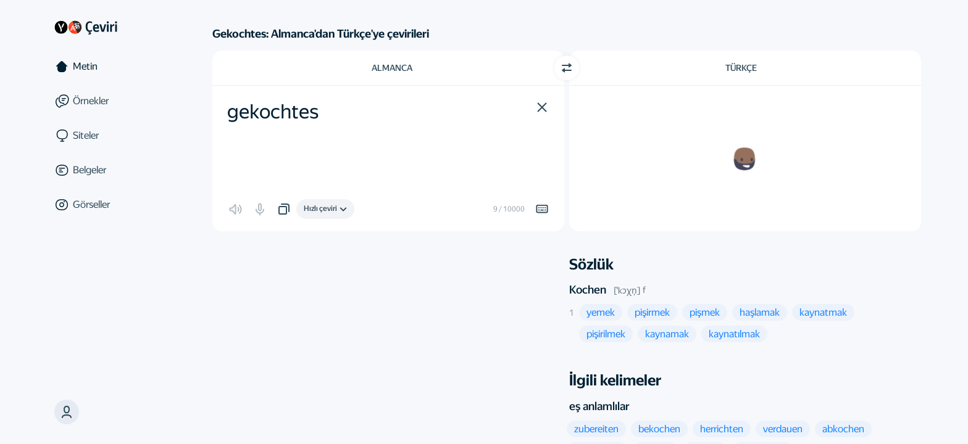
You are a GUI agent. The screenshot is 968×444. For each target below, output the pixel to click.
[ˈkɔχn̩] (627, 290)
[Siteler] (106, 135)
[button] (66, 412)
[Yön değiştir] (566, 68)
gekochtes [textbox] (273, 111)
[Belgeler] (106, 170)
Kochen (587, 289)
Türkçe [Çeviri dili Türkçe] (741, 68)
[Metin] (106, 66)
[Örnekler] (106, 101)
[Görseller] (106, 204)
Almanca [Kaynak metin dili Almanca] (392, 68)
